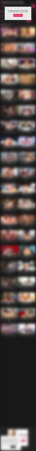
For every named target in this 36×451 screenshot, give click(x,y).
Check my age (18, 15)
